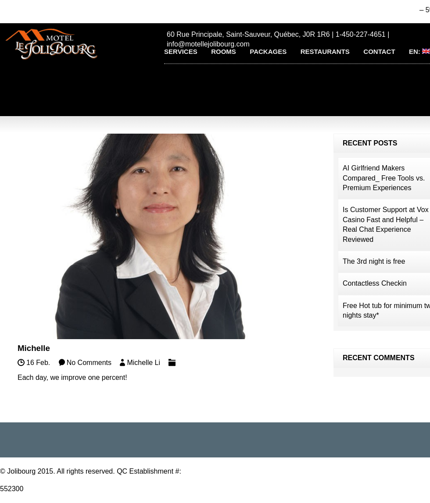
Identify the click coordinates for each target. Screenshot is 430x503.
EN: (419, 51)
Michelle (34, 348)
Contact (379, 51)
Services (180, 51)
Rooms (223, 51)
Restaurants (325, 51)
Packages (268, 51)
